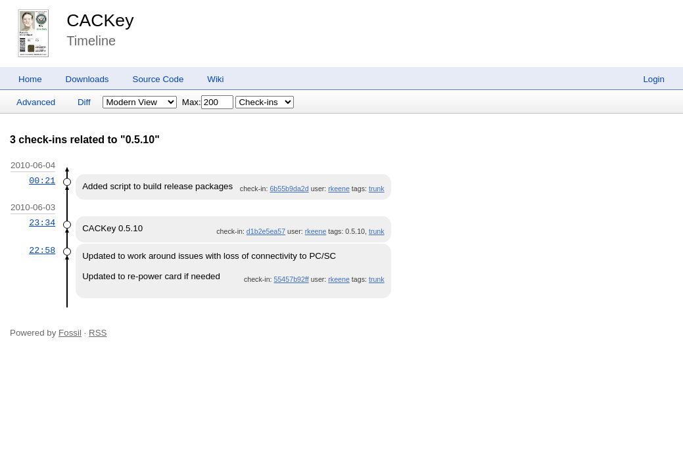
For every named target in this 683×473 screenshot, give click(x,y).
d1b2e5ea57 (266, 231)
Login (654, 79)
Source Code (158, 79)
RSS (97, 333)
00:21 (42, 181)
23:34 (42, 223)
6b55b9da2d (289, 188)
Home (30, 79)
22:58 (42, 250)
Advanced (35, 102)
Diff (84, 102)
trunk (377, 188)
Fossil (70, 333)
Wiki (215, 79)
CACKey (99, 20)
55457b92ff (291, 279)
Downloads (87, 79)
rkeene (339, 188)
